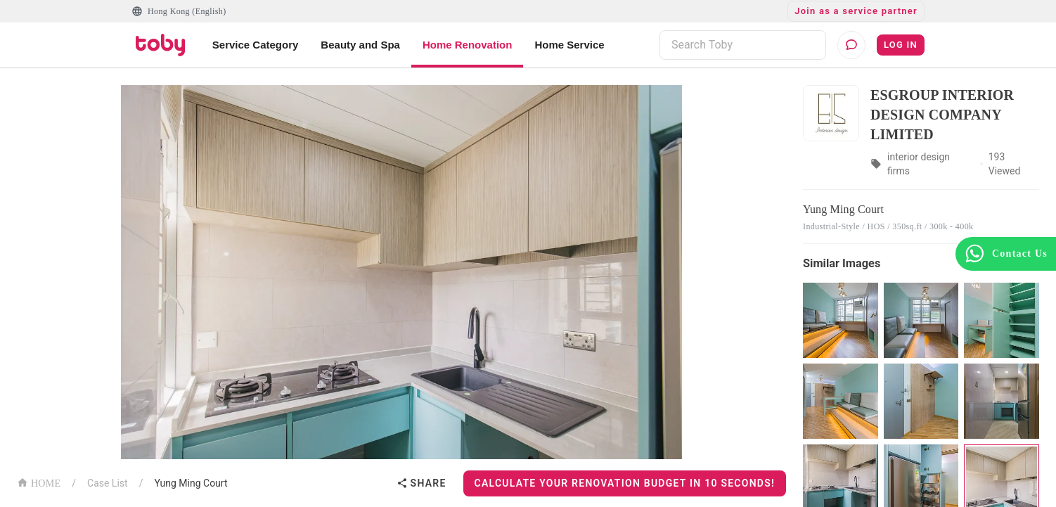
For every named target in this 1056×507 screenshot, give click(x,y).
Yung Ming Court (190, 483)
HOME (38, 482)
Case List (107, 483)
